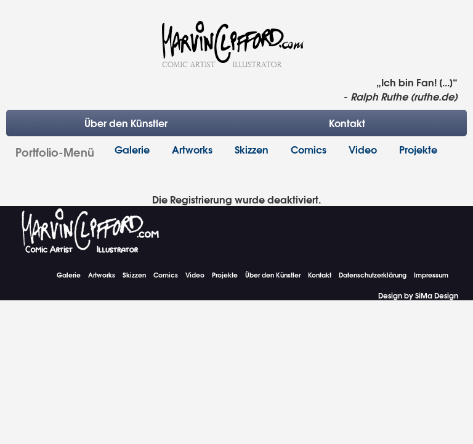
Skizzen (252, 149)
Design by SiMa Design (418, 295)
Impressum (431, 274)
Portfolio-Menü (54, 151)
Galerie (132, 149)
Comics (308, 149)
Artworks (192, 149)
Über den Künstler (126, 122)
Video (363, 149)
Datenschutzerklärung (372, 274)
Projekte (418, 149)
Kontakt (347, 122)
